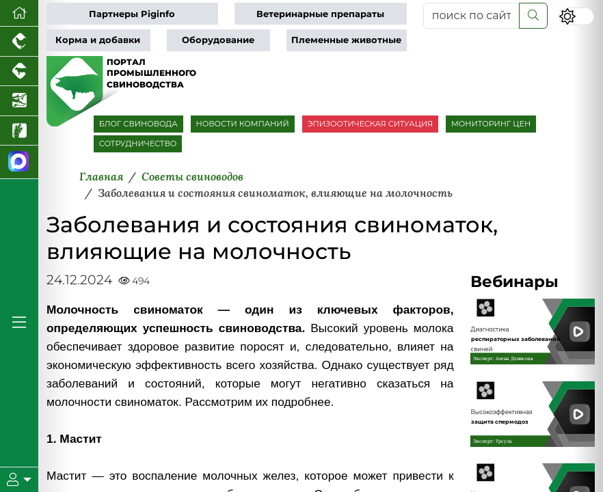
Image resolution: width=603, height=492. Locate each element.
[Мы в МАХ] (19, 162)
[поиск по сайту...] (471, 16)
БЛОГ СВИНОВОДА (138, 123)
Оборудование (218, 40)
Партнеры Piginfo (132, 14)
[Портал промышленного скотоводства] (19, 72)
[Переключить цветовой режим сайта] (576, 16)
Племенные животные (346, 40)
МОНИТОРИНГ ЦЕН (491, 123)
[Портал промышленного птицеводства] (19, 42)
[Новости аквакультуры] (19, 101)
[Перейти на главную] (19, 13)
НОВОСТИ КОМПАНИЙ (242, 123)
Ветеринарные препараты (320, 14)
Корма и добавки (97, 40)
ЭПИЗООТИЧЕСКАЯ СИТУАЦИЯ (370, 123)
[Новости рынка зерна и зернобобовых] (19, 131)
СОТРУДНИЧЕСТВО (138, 143)
